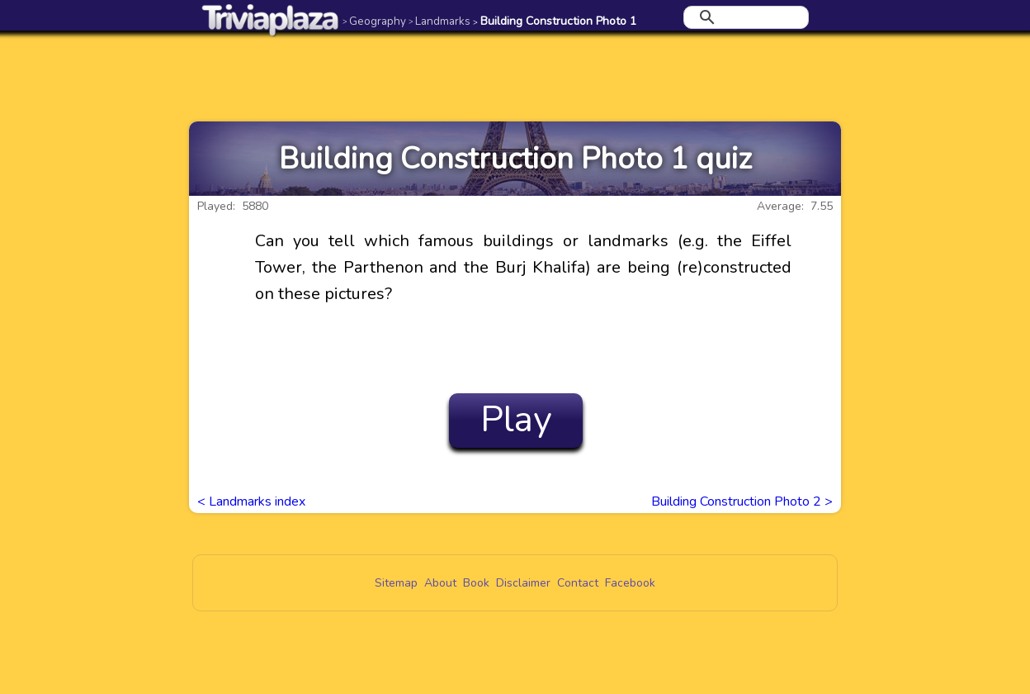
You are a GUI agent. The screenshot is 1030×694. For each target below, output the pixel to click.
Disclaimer (523, 583)
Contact (577, 583)
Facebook (630, 583)
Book (476, 583)
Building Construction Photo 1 (554, 21)
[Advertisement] (515, 76)
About (440, 583)
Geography (374, 21)
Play (516, 419)
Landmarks (439, 21)
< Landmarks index (251, 501)
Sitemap (396, 583)
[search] (743, 17)
